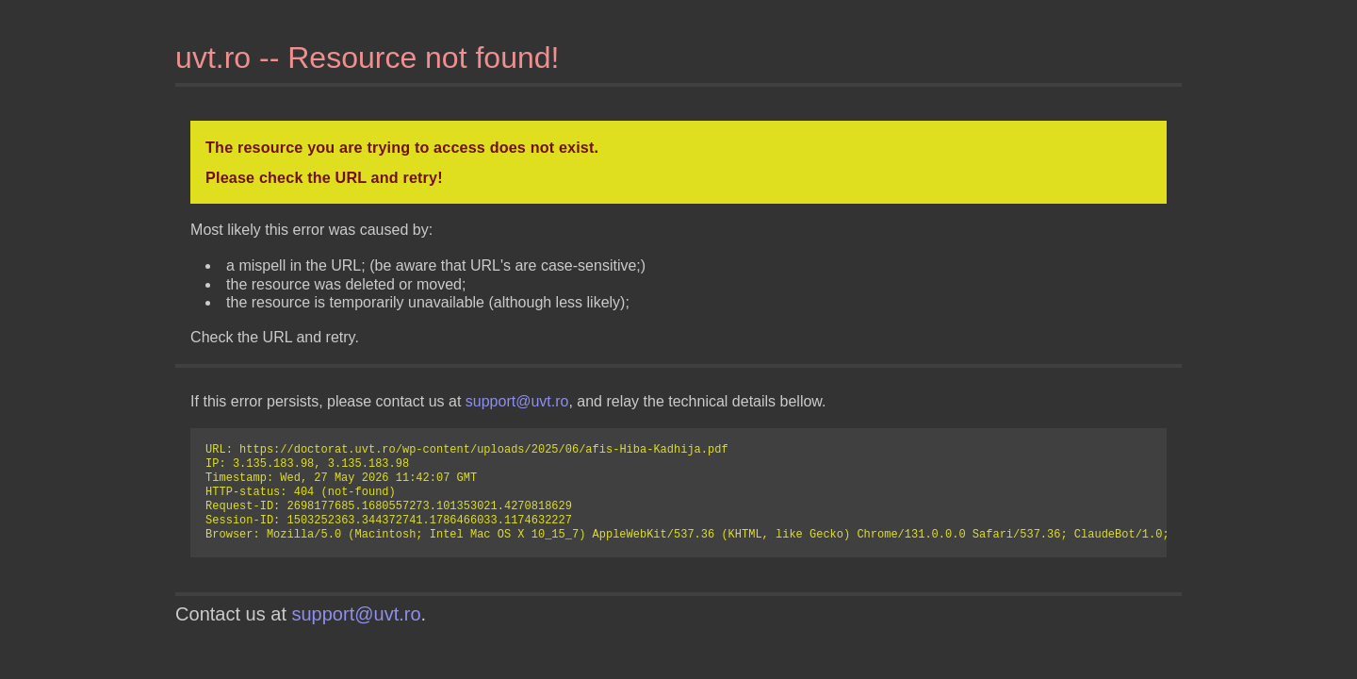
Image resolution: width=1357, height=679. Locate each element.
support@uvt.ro (517, 401)
